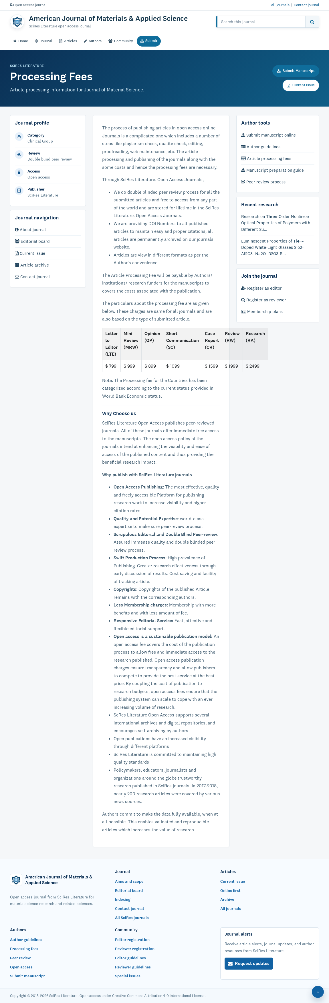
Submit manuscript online (268, 135)
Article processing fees (266, 158)
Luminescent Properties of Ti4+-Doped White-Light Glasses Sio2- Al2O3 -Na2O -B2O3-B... (272, 247)
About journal (30, 229)
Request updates (248, 963)
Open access (21, 967)
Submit (148, 40)
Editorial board (32, 241)
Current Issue (301, 85)
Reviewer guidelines (133, 967)
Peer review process (263, 182)
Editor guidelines (130, 958)
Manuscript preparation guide (272, 170)
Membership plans (262, 311)
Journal (43, 41)
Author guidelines (260, 146)
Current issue (30, 253)
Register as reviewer (263, 300)
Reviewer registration (134, 949)
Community (120, 41)
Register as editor (261, 288)
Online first (230, 890)
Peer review (20, 958)
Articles (68, 41)
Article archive (32, 265)
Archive (227, 899)
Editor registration (132, 939)
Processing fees (24, 949)
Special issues (127, 976)
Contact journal (306, 5)
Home (20, 41)
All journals (280, 5)
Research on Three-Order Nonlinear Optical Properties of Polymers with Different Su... (275, 223)
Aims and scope (129, 881)
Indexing (122, 899)
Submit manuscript (27, 976)
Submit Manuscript (296, 70)
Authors (93, 41)
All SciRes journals (132, 917)
